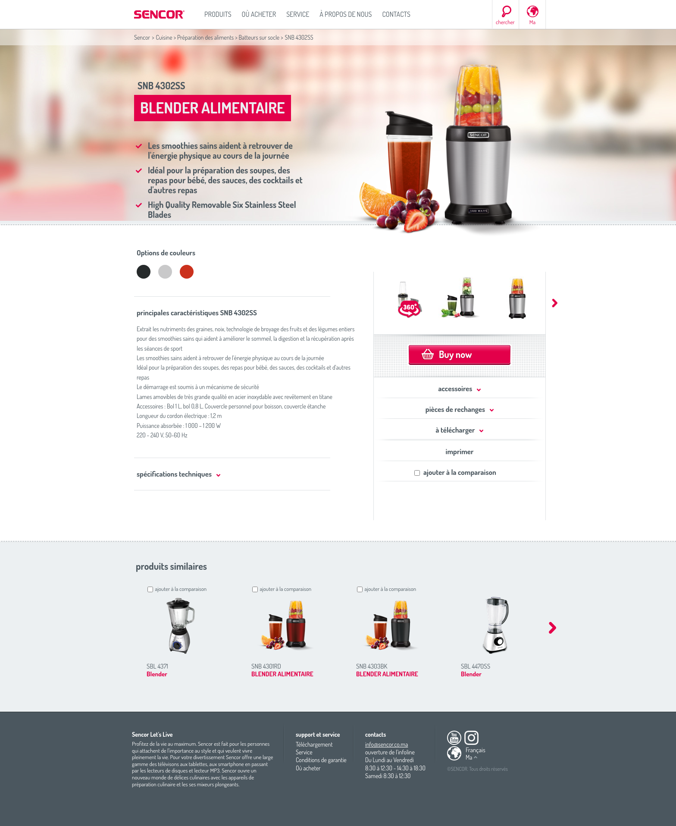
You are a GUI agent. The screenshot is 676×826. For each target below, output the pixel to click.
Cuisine (164, 37)
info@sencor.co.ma (386, 744)
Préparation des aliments (205, 37)
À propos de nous (345, 14)
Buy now (455, 354)
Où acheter (259, 14)
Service (297, 14)
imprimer (460, 451)
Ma (532, 22)
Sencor (142, 37)
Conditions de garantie (321, 759)
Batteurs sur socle (258, 37)
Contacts (396, 14)
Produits (218, 14)
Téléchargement (314, 744)
